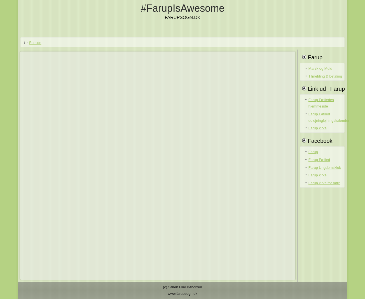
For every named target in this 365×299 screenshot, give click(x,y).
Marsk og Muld (320, 68)
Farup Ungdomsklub (324, 167)
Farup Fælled (319, 160)
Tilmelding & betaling (325, 76)
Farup (313, 152)
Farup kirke (317, 128)
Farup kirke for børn (324, 183)
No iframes (157, 164)
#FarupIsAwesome (182, 8)
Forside (35, 43)
